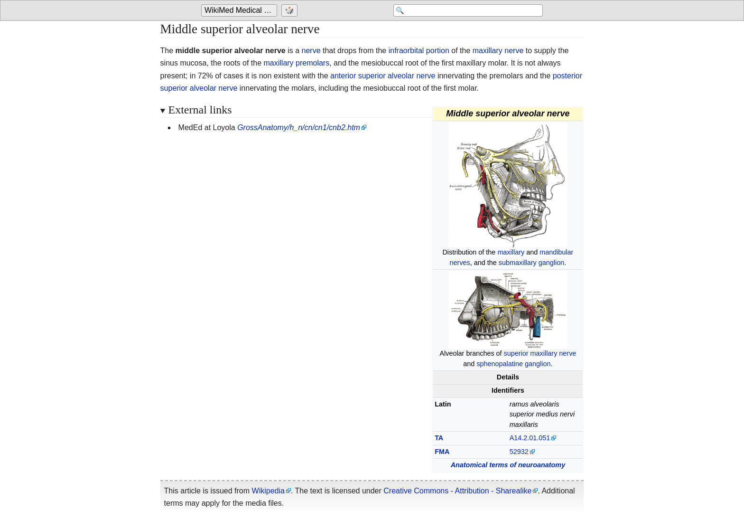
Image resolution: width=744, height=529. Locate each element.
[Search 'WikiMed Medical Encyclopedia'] (467, 10)
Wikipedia (268, 491)
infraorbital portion (419, 51)
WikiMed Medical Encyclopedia (241, 10)
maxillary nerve (498, 51)
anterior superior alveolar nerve (382, 76)
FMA (442, 451)
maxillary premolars (297, 63)
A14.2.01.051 (530, 438)
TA (439, 438)
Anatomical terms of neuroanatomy (508, 465)
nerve (311, 51)
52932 (519, 451)
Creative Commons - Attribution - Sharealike (457, 491)
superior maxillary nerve (540, 353)
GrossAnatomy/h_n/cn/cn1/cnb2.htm (298, 127)
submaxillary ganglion (531, 262)
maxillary (510, 252)
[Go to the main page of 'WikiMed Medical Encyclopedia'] (240, 10)
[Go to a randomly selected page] (290, 10)
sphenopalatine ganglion (513, 364)
